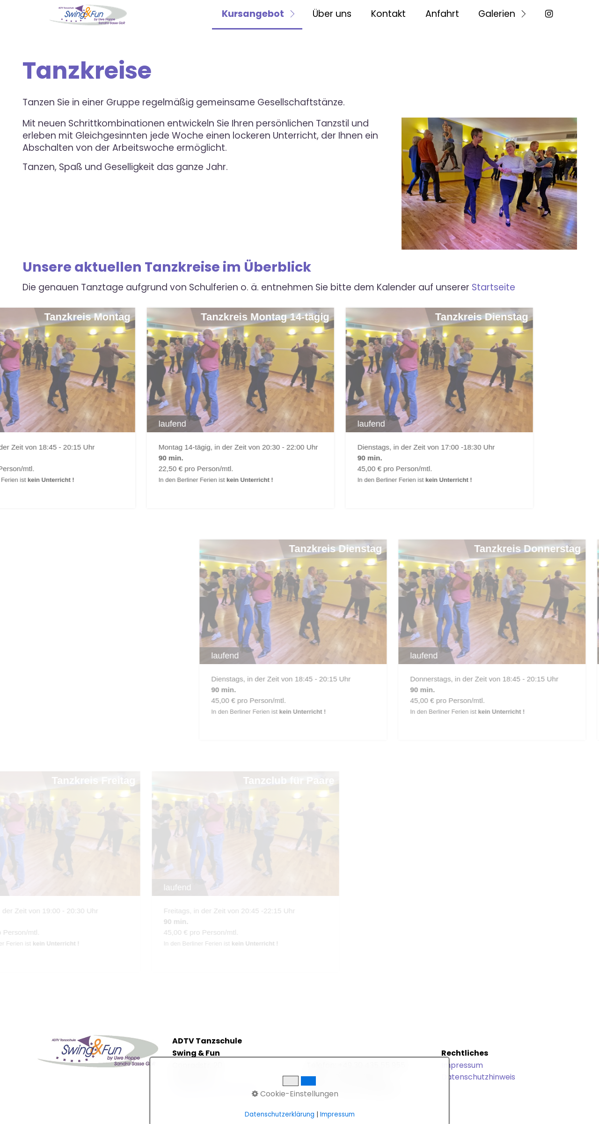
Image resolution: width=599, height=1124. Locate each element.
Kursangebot (253, 13)
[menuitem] (257, 15)
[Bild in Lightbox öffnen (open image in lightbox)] (489, 183)
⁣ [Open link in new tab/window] (548, 13)
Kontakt (388, 13)
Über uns (332, 13)
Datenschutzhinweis (478, 1077)
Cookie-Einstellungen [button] (295, 1094)
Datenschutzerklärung (279, 1114)
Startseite (493, 287)
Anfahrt (442, 13)
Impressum (462, 1065)
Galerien (496, 13)
